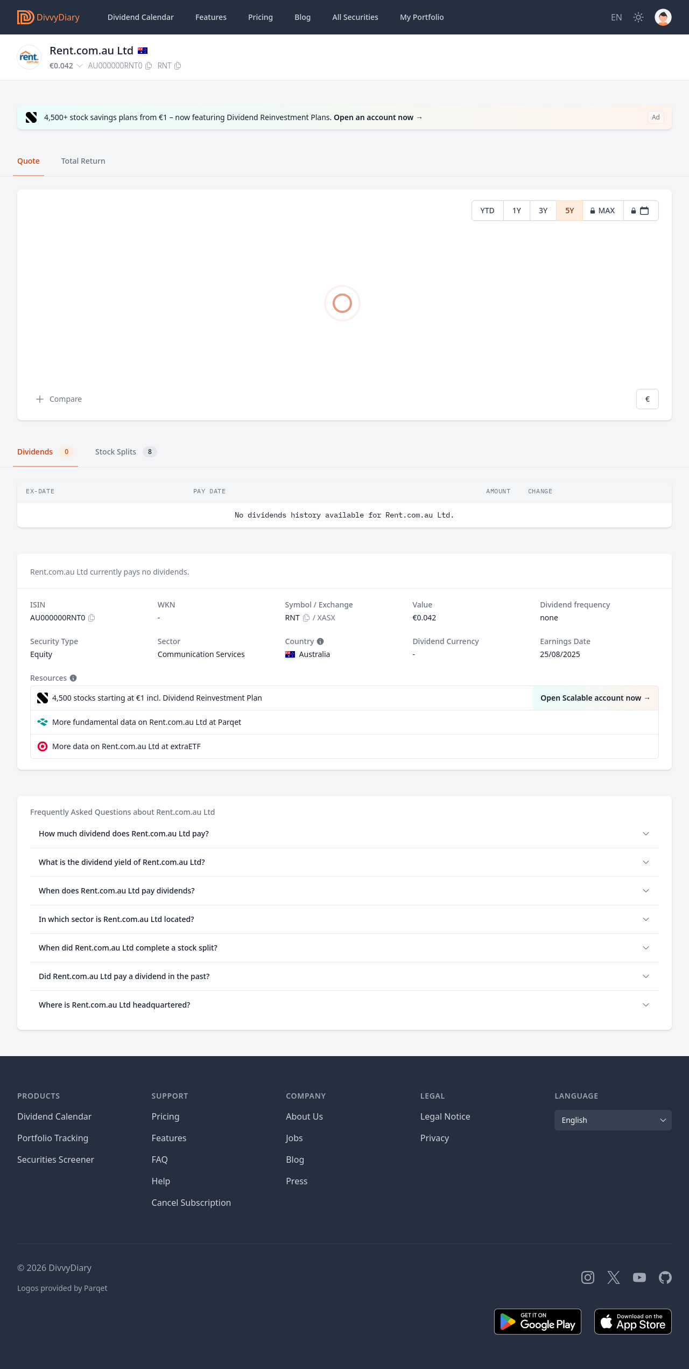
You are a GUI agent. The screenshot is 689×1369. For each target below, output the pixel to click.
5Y (569, 210)
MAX (602, 210)
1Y (516, 210)
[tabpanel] (344, 305)
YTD (488, 210)
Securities (355, 17)
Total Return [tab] (83, 161)
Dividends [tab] (45, 451)
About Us (304, 1116)
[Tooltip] (319, 641)
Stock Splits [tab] (126, 451)
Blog (295, 1159)
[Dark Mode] (638, 17)
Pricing (260, 17)
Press (296, 1181)
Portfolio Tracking (52, 1138)
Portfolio (422, 17)
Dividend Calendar (141, 17)
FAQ (160, 1159)
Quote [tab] (28, 161)
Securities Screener (55, 1159)
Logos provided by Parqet (62, 1288)
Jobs (294, 1138)
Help (161, 1181)
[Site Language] (617, 17)
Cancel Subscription (191, 1203)
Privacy (434, 1138)
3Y (543, 210)
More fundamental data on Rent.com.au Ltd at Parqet (146, 722)
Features (211, 17)
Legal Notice (445, 1116)
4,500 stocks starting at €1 (157, 698)
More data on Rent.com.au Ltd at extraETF (126, 746)
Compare (58, 399)
